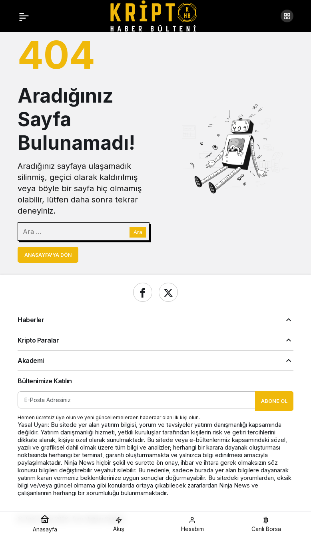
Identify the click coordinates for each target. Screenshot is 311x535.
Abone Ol (274, 401)
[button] (287, 16)
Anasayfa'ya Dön (48, 255)
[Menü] (24, 16)
